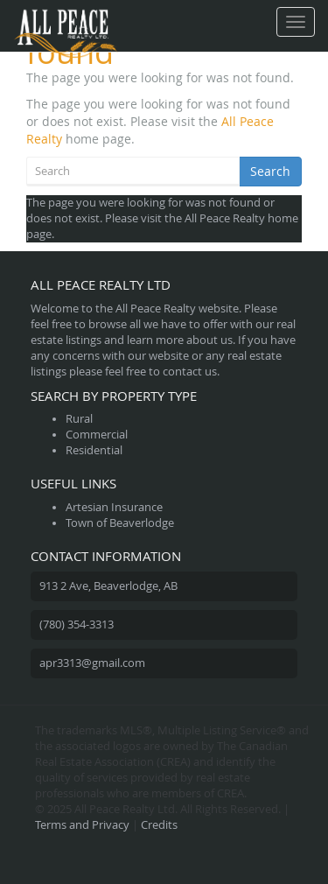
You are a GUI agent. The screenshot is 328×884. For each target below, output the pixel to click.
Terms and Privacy (82, 824)
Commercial (97, 434)
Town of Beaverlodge (120, 523)
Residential (94, 450)
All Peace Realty (225, 218)
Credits (159, 824)
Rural (79, 418)
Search (270, 171)
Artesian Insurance (114, 507)
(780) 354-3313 (76, 624)
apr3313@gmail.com (92, 663)
